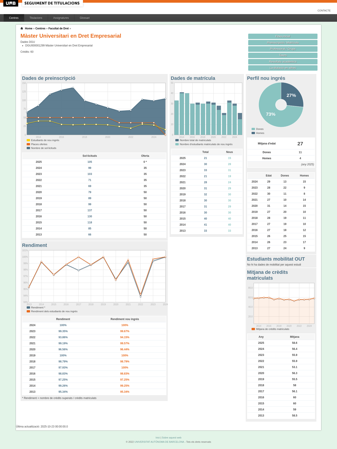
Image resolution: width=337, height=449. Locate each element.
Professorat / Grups (283, 48)
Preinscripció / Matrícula (283, 42)
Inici (158, 437)
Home (28, 28)
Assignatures (61, 18)
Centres (14, 18)
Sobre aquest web (171, 437)
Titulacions (36, 18)
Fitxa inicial (283, 36)
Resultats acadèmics (282, 61)
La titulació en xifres (283, 68)
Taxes (283, 55)
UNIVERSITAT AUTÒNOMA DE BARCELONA (159, 441)
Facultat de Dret (58, 28)
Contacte (324, 10)
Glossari (85, 18)
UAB (11, 3)
